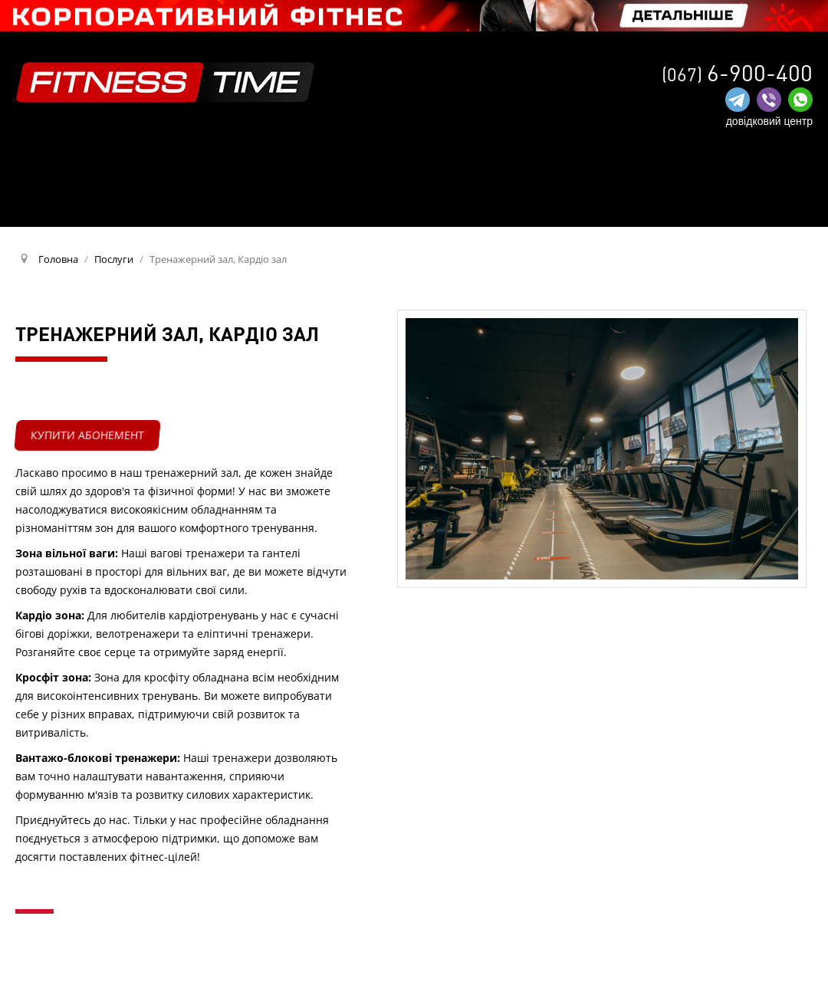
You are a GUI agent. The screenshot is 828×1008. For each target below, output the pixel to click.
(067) (737, 74)
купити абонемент (87, 435)
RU (799, 201)
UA (772, 202)
